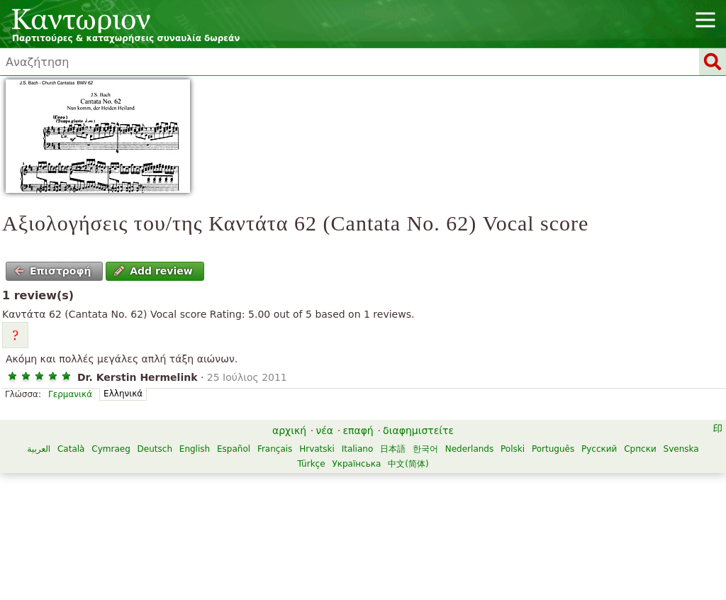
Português (553, 449)
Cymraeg (110, 449)
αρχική (289, 430)
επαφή (357, 430)
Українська (356, 464)
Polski (513, 449)
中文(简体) (408, 464)
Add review (153, 271)
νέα (324, 430)
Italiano (358, 449)
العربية (38, 449)
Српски (640, 449)
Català (70, 449)
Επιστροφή (52, 271)
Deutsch (155, 449)
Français (274, 449)
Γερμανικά (70, 394)
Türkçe (311, 464)
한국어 (425, 449)
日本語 (393, 449)
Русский (599, 449)
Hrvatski (317, 449)
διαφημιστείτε (418, 430)
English (194, 449)
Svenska (681, 449)
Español (233, 449)
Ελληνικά (123, 394)
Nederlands (469, 449)
